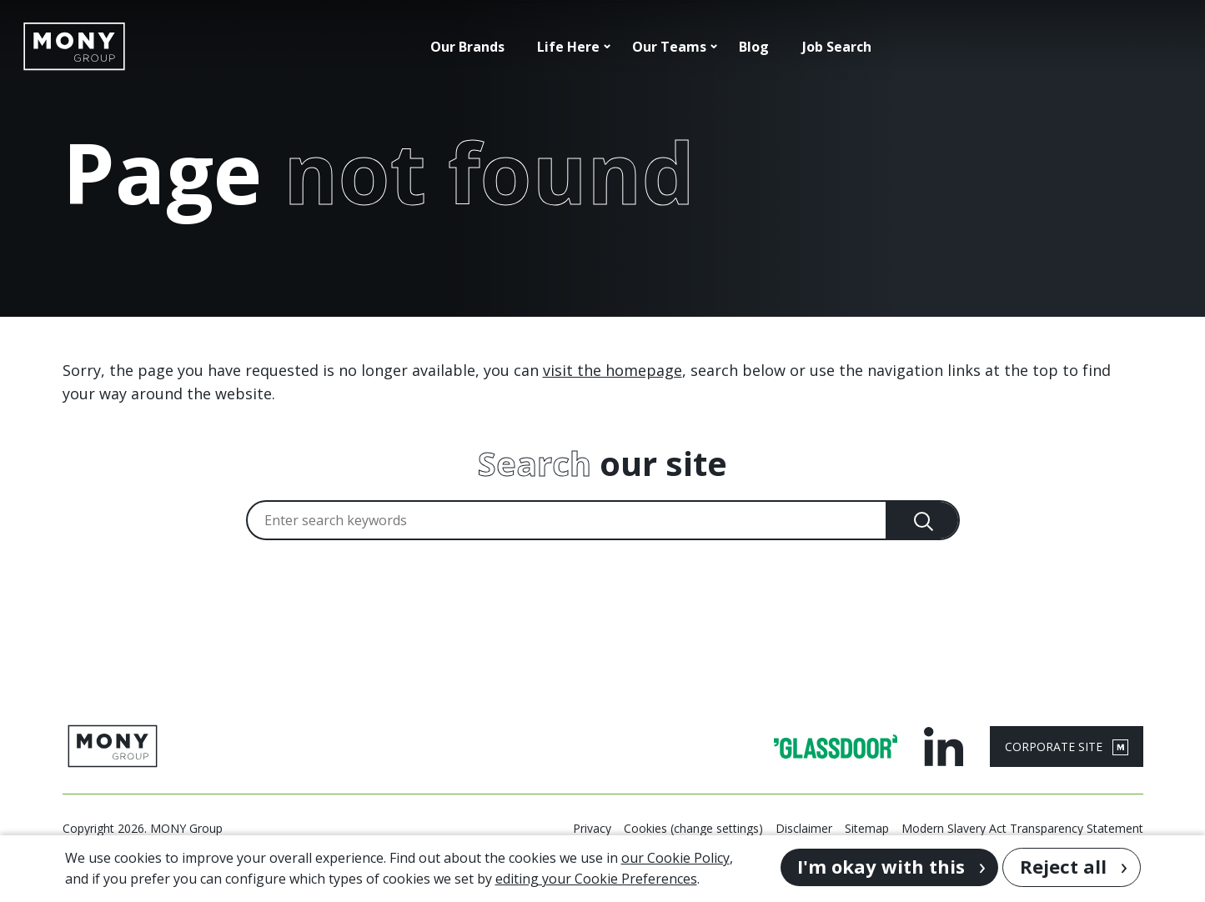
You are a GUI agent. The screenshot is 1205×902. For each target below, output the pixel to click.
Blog (754, 47)
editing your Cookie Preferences (596, 878)
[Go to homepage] (74, 46)
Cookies (645, 828)
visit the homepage (612, 370)
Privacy (592, 828)
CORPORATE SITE (1066, 747)
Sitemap (867, 828)
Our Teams (669, 47)
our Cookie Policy (675, 858)
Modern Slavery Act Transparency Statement (1022, 828)
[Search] (923, 520)
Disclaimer (804, 828)
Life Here (568, 47)
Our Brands (467, 47)
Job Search (836, 47)
